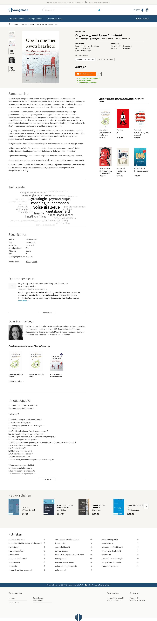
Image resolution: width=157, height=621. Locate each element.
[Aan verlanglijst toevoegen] (99, 74)
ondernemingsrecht (120, 539)
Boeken (16, 24)
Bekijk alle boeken (15, 381)
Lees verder (22, 301)
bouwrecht (27, 566)
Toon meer (46, 313)
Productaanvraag (54, 18)
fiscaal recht (73, 543)
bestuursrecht (27, 562)
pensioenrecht (120, 543)
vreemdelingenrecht (120, 566)
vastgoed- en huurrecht (120, 562)
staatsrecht (120, 555)
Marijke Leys (80, 32)
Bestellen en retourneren (38, 599)
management (73, 559)
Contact (12, 598)
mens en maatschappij (73, 562)
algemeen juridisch (27, 551)
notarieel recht (73, 570)
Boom (28, 251)
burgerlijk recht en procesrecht (27, 570)
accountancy (27, 547)
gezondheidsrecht (73, 547)
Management (126, 46)
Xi (117, 133)
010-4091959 (143, 19)
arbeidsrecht (27, 555)
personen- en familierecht (120, 547)
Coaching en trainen (28, 24)
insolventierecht (73, 551)
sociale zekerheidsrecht (120, 551)
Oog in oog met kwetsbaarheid (47, 24)
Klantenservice (15, 593)
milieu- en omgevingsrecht (73, 566)
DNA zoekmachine (141, 171)
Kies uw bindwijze (81, 55)
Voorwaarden (14, 603)
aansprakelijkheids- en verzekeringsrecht (27, 543)
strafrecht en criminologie (120, 559)
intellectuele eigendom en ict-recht (73, 555)
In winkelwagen (86, 74)
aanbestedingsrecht (27, 539)
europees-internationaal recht (73, 539)
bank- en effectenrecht (27, 559)
